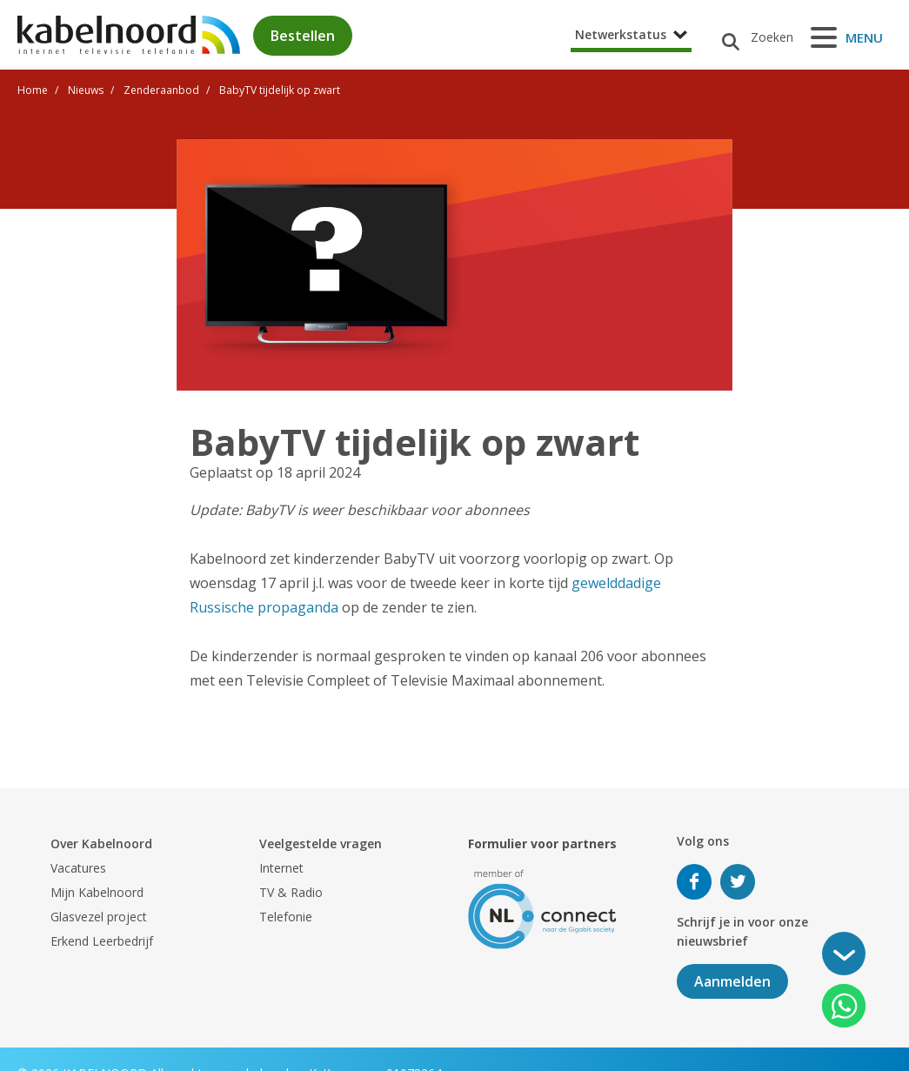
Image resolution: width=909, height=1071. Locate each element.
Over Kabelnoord (101, 843)
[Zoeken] (751, 37)
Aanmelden (732, 981)
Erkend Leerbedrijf (101, 941)
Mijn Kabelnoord (97, 892)
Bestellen (303, 35)
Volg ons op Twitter (737, 882)
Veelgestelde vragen (320, 843)
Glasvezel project (98, 916)
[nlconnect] (542, 908)
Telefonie (285, 916)
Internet (281, 868)
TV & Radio (291, 892)
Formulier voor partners (542, 843)
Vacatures (78, 868)
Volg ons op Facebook (694, 882)
